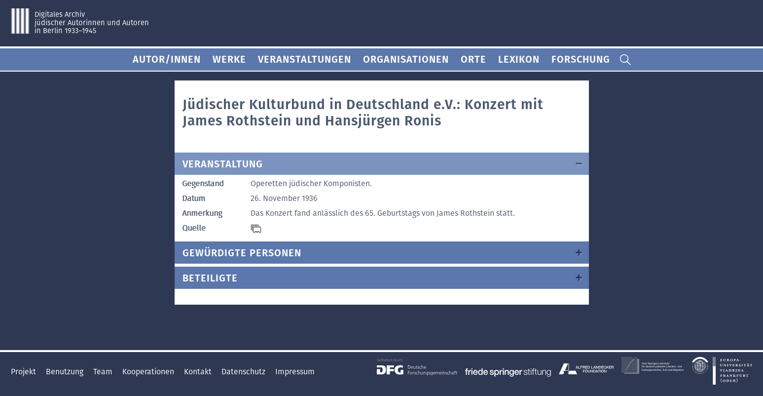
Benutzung (65, 371)
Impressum (295, 371)
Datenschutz (244, 371)
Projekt (24, 371)
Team (103, 371)
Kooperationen (149, 371)
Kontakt (199, 371)
